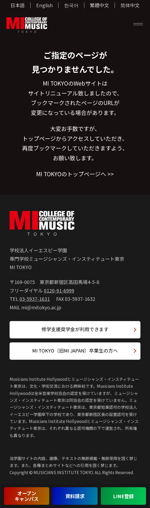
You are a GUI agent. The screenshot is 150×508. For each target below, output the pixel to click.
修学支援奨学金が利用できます (75, 329)
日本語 (17, 5)
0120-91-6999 (59, 290)
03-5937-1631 (34, 298)
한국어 (71, 5)
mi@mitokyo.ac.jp (41, 307)
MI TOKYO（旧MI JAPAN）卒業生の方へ (75, 350)
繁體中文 (99, 5)
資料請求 (75, 496)
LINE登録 (123, 496)
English (44, 5)
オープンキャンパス (27, 496)
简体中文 (130, 5)
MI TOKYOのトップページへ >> (75, 174)
